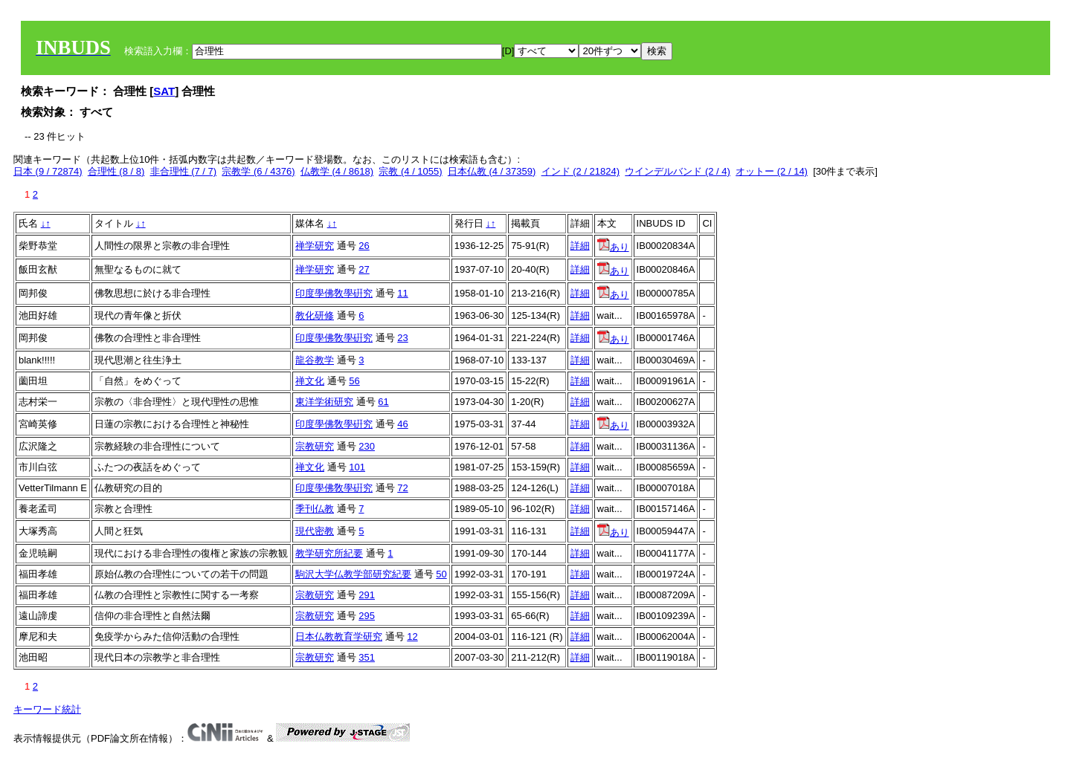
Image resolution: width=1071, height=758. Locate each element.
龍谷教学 (314, 360)
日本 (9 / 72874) (48, 171)
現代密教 (314, 531)
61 (383, 401)
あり (613, 247)
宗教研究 (314, 446)
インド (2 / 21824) (580, 171)
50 (441, 574)
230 (366, 446)
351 (366, 657)
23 (402, 337)
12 (412, 636)
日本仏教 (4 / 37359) (492, 171)
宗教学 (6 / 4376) (258, 171)
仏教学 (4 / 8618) (336, 171)
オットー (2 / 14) (772, 171)
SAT (164, 91)
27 (363, 269)
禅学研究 (314, 245)
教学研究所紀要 (329, 553)
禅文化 (309, 380)
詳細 (580, 245)
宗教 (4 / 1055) (410, 171)
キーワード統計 (47, 709)
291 (366, 594)
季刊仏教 (314, 508)
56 (354, 380)
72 (402, 487)
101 (357, 467)
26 (363, 245)
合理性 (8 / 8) (116, 171)
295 (366, 615)
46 (402, 424)
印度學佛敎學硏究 (334, 293)
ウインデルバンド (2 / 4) (677, 171)
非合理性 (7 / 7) (183, 171)
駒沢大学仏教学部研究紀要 (353, 574)
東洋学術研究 (324, 401)
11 (402, 293)
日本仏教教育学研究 (338, 636)
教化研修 (314, 315)
